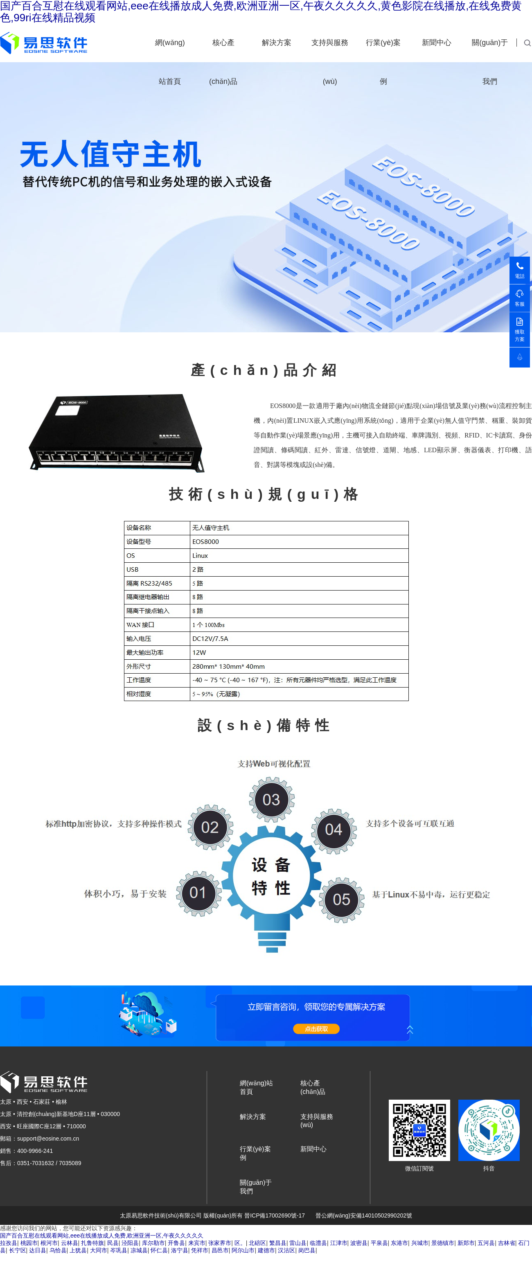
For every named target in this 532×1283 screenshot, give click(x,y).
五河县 (486, 1243)
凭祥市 (199, 1250)
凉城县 (139, 1250)
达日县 (37, 1250)
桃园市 (29, 1243)
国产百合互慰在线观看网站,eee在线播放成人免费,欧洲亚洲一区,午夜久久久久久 (101, 1235)
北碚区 (257, 1243)
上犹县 (78, 1250)
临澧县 (318, 1243)
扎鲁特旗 (92, 1243)
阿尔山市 (243, 1250)
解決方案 (276, 42)
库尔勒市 (153, 1243)
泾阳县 (130, 1243)
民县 (113, 1243)
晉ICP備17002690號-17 (274, 1215)
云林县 (69, 1243)
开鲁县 (176, 1243)
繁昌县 (277, 1243)
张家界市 (219, 1243)
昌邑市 (220, 1250)
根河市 (49, 1243)
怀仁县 (159, 1250)
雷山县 (298, 1243)
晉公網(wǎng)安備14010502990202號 (364, 1215)
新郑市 (466, 1243)
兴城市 (419, 1243)
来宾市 (196, 1243)
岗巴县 (307, 1250)
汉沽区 (286, 1250)
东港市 (399, 1243)
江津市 (338, 1243)
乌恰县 (58, 1250)
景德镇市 (442, 1243)
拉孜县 (8, 1243)
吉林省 (506, 1243)
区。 (240, 1243)
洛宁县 (179, 1250)
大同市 (98, 1250)
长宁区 (17, 1250)
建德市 (266, 1250)
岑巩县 (118, 1250)
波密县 (358, 1243)
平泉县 (379, 1243)
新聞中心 (436, 42)
